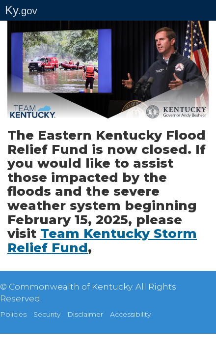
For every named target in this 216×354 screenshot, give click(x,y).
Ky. (21, 10)
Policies (13, 314)
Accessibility (130, 314)
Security (46, 314)
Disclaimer (85, 314)
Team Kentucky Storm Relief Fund (102, 241)
